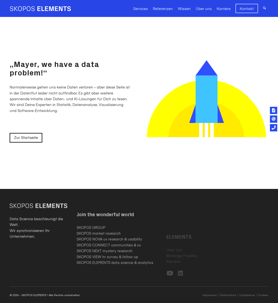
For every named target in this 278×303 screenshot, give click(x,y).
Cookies (263, 295)
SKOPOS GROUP (91, 253)
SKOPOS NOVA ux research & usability (109, 265)
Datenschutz (228, 295)
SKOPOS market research (99, 259)
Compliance (247, 295)
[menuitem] (140, 8)
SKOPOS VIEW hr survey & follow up (107, 282)
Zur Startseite (26, 137)
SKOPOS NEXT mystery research (104, 276)
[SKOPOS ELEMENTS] (40, 8)
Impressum (210, 295)
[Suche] (264, 8)
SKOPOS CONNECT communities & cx (109, 271)
